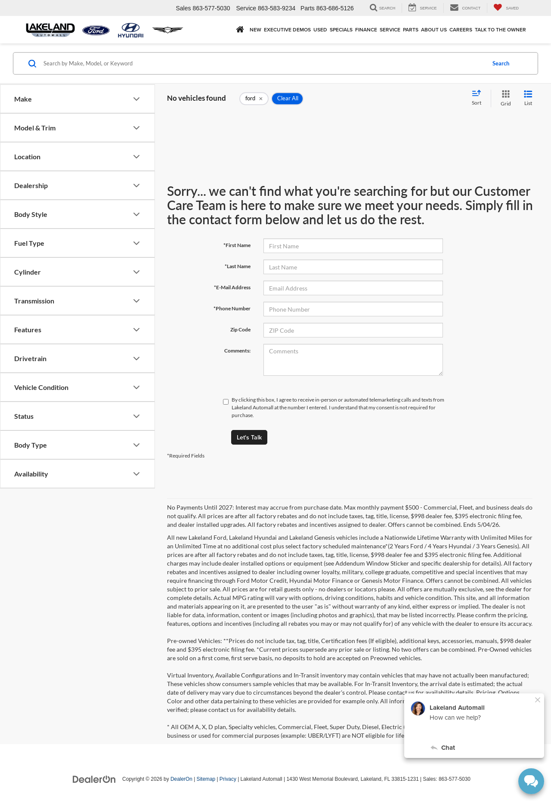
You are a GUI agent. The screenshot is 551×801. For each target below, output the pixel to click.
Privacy (228, 779)
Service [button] (390, 29)
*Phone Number (232, 308)
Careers (460, 29)
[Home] (240, 29)
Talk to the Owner (500, 29)
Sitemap (206, 779)
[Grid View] (504, 98)
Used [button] (320, 29)
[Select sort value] (479, 98)
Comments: (237, 350)
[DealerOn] (94, 778)
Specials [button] (341, 29)
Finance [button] (366, 29)
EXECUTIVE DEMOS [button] (287, 29)
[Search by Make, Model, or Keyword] (263, 63)
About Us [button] (434, 29)
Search (500, 63)
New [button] (255, 29)
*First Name (237, 245)
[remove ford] (254, 98)
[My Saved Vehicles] (506, 8)
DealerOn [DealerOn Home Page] (181, 779)
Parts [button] (410, 29)
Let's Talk (249, 437)
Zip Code (240, 329)
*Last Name (238, 266)
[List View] (528, 98)
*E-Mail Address (232, 287)
